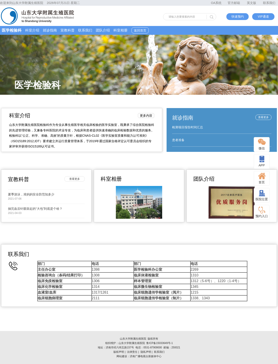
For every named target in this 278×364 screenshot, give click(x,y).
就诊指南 (50, 30)
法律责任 (132, 351)
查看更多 (263, 117)
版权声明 (118, 351)
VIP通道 (263, 16)
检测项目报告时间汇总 (187, 127)
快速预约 (237, 16)
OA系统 (216, 3)
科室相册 (120, 30)
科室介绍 (32, 30)
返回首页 (140, 30)
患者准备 (178, 140)
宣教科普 (67, 30)
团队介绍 (103, 30)
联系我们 (269, 3)
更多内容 (146, 115)
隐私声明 (146, 351)
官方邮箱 (234, 3)
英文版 (251, 3)
